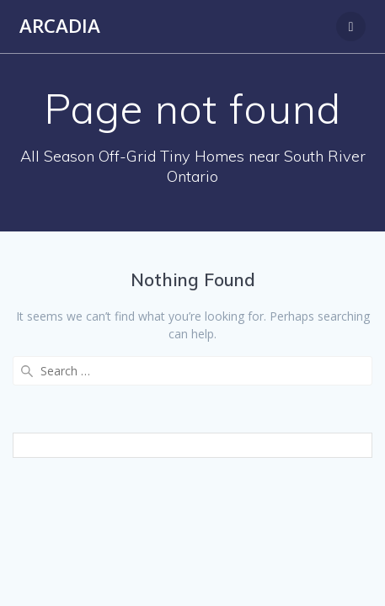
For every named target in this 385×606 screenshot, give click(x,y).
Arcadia (59, 26)
